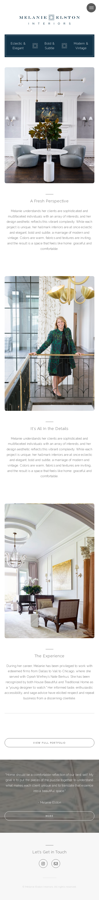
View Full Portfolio (49, 743)
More (49, 816)
